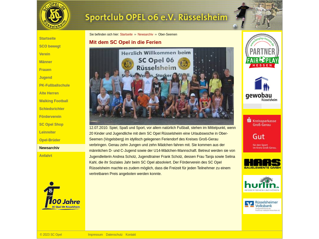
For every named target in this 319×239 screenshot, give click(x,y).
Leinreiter (47, 132)
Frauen (45, 70)
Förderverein (50, 117)
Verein (44, 54)
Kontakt (131, 234)
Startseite (47, 38)
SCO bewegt (50, 46)
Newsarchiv (49, 148)
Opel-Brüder (49, 140)
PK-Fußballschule (54, 85)
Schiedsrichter (51, 109)
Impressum (95, 234)
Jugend (45, 77)
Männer (45, 62)
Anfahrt (45, 156)
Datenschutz (114, 234)
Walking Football (53, 101)
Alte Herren (49, 93)
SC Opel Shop (51, 124)
